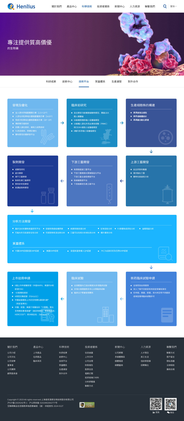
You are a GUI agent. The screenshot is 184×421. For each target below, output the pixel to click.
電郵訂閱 (89, 373)
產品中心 (72, 6)
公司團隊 (11, 369)
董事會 (10, 365)
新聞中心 (120, 6)
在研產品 (37, 356)
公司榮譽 (11, 360)
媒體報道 (119, 360)
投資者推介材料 (92, 377)
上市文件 (89, 356)
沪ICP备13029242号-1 (17, 402)
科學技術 (87, 6)
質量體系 (100, 81)
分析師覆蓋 (90, 381)
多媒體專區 (120, 356)
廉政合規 (171, 369)
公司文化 (11, 356)
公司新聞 (119, 352)
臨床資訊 (37, 360)
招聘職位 (145, 365)
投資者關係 (103, 6)
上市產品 (37, 352)
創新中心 (67, 81)
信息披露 (89, 352)
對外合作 (133, 81)
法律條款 (171, 365)
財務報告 (89, 365)
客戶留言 (171, 356)
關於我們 (57, 6)
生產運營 (117, 81)
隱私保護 (171, 360)
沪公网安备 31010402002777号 (43, 402)
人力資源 (135, 6)
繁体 (172, 6)
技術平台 (84, 81)
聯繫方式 (89, 385)
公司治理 (89, 360)
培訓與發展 (146, 360)
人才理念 (145, 352)
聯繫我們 (150, 6)
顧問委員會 (12, 373)
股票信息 (89, 369)
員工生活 (145, 356)
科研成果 (51, 81)
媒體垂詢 (119, 365)
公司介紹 (11, 352)
